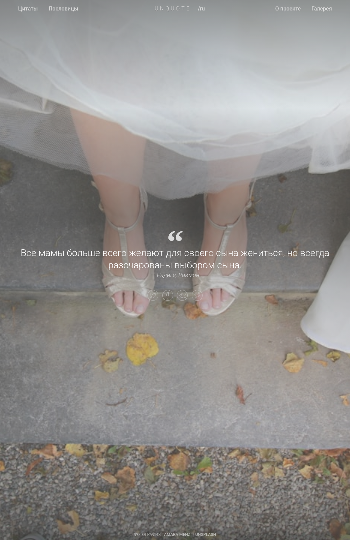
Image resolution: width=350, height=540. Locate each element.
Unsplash (205, 534)
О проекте (288, 8)
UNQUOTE (173, 8)
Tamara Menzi (176, 534)
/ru (201, 8)
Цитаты (28, 8)
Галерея (321, 8)
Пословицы (63, 8)
